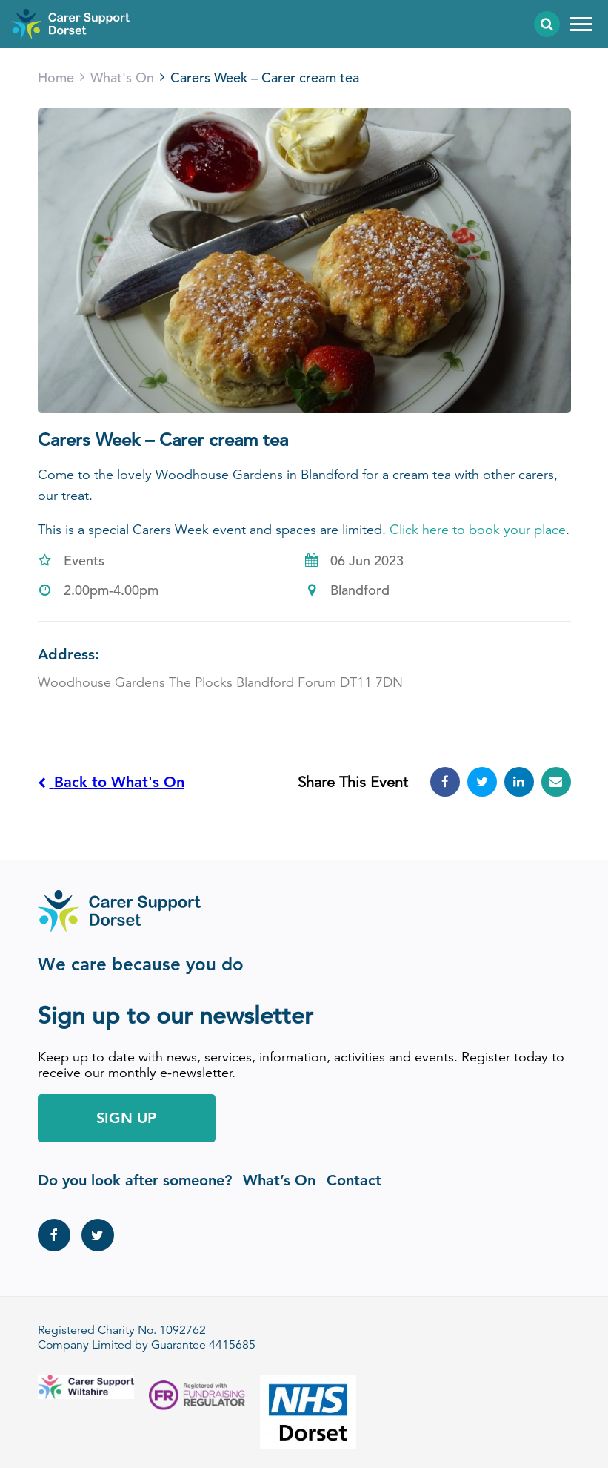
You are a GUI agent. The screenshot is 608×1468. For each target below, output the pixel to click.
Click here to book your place (478, 529)
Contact (354, 1180)
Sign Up (126, 1118)
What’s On (279, 1180)
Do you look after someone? (135, 1180)
